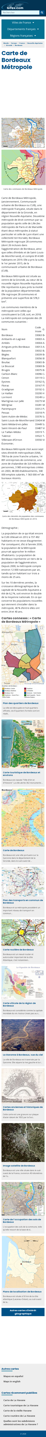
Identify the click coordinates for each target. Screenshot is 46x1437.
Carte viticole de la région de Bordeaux (19, 1004)
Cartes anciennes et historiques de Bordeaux (23, 1108)
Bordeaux (18, 45)
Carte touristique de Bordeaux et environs (21, 774)
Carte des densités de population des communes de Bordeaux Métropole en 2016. (23, 517)
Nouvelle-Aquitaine (35, 43)
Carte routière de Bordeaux (18, 949)
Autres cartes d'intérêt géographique (23, 1312)
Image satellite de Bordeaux (19, 1165)
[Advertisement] (23, 94)
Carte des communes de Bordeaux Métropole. (23, 189)
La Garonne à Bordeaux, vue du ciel (23, 1054)
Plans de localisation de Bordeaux (22, 1291)
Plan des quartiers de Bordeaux (21, 703)
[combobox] (20, 12)
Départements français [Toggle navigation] (23, 29)
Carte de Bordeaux (13, 850)
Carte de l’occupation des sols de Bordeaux (22, 1221)
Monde (6, 43)
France (22, 43)
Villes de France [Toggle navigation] (23, 22)
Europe (14, 43)
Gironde (9, 45)
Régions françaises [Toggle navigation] (23, 35)
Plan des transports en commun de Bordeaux (23, 901)
